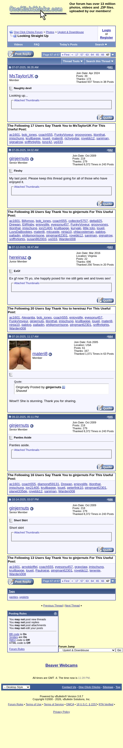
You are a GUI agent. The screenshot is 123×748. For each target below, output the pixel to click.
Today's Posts (68, 44)
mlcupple (53, 232)
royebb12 (88, 138)
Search (101, 44)
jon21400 (45, 228)
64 (92, 54)
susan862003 (36, 239)
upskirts (24, 597)
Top (118, 687)
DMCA (70, 704)
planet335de (18, 491)
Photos (50, 32)
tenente (95, 570)
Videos (18, 44)
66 (102, 54)
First (65, 54)
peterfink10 (75, 487)
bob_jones (29, 134)
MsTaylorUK (21, 75)
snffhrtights (32, 142)
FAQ (36, 44)
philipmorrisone (33, 235)
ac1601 (14, 134)
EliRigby (28, 224)
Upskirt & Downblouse (70, 32)
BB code (14, 634)
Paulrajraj (42, 570)
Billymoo (28, 221)
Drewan (14, 224)
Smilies (13, 637)
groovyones (83, 134)
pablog (100, 232)
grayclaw (81, 567)
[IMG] (12, 640)
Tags (12, 591)
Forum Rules (17, 648)
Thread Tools (71, 61)
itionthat (99, 134)
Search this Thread (98, 61)
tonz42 (47, 142)
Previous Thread (53, 605)
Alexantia (28, 317)
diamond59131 (48, 484)
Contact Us (69, 687)
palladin (14, 235)
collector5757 (78, 221)
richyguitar (72, 138)
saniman (102, 138)
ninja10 (66, 232)
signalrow (16, 142)
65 (97, 54)
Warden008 (67, 239)
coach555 (45, 134)
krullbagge (33, 138)
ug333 (58, 142)
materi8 (57, 138)
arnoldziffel (29, 567)
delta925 (96, 221)
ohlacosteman (84, 232)
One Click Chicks (89, 687)
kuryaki (76, 228)
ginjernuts (19, 158)
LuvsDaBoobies (20, 232)
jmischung (16, 138)
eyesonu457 (60, 224)
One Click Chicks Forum (28, 32)
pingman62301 (56, 235)
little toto (89, 228)
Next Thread (72, 605)
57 (82, 54)
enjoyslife (42, 224)
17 (76, 54)
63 (87, 54)
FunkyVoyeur (63, 134)
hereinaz (18, 257)
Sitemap (108, 687)
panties (13, 597)
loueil (46, 138)
